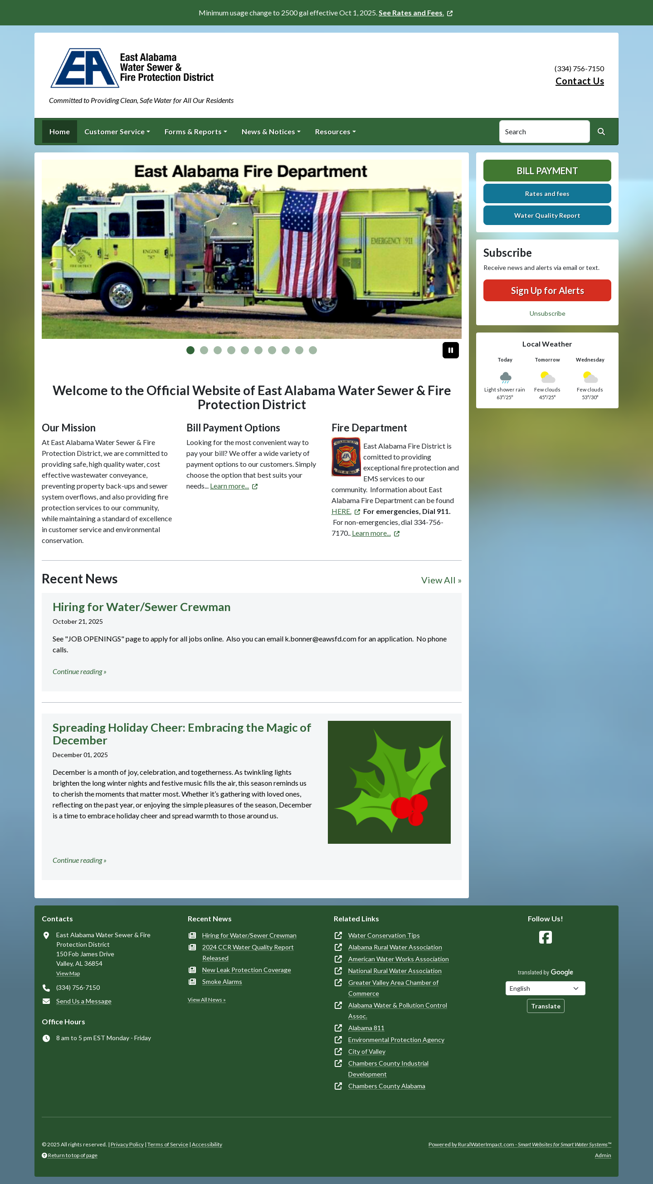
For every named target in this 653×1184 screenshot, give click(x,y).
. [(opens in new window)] (411, 12)
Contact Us (580, 80)
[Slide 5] (258, 350)
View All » (441, 579)
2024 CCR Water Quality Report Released (248, 952)
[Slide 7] (285, 350)
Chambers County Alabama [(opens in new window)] (386, 1086)
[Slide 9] (313, 350)
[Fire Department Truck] (252, 249)
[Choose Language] (545, 988)
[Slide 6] (272, 350)
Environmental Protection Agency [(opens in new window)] (396, 1039)
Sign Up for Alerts (547, 290)
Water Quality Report (547, 215)
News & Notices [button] (268, 131)
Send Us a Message (84, 1001)
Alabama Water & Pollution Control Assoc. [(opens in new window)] (397, 1010)
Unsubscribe (547, 313)
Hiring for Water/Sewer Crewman (249, 935)
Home (59, 131)
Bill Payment (547, 170)
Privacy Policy (127, 1144)
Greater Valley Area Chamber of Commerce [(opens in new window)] (393, 988)
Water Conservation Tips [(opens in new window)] (384, 935)
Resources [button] (333, 131)
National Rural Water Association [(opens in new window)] (395, 970)
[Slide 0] (190, 350)
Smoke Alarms (222, 981)
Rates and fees (547, 193)
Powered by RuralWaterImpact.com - (520, 1144)
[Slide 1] (204, 350)
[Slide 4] (245, 350)
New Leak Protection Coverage (246, 970)
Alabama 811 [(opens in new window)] (366, 1028)
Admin (603, 1155)
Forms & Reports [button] (193, 131)
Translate (545, 1006)
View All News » (207, 999)
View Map (68, 973)
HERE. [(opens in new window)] (341, 511)
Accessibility (207, 1144)
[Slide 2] (217, 350)
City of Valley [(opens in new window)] (366, 1051)
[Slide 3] (231, 350)
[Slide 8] (299, 350)
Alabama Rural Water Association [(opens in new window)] (395, 947)
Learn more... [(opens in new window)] (229, 485)
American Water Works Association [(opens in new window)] (398, 959)
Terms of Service (167, 1144)
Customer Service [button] (114, 131)
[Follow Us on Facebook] (545, 937)
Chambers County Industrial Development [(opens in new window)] (388, 1068)
